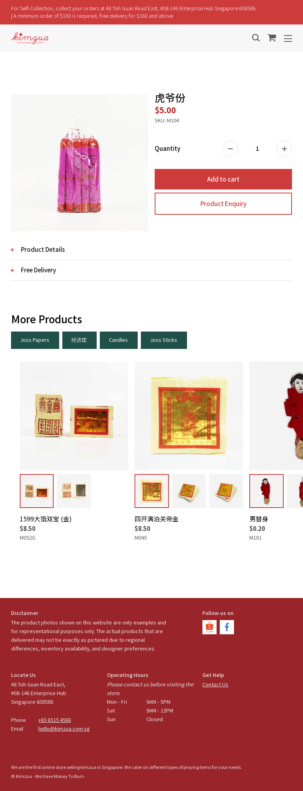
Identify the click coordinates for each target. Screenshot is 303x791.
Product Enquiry (223, 203)
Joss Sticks (163, 339)
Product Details (43, 249)
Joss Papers (34, 339)
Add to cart (223, 179)
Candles (118, 339)
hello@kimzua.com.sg (64, 728)
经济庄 (79, 339)
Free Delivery (38, 270)
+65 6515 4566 (54, 720)
